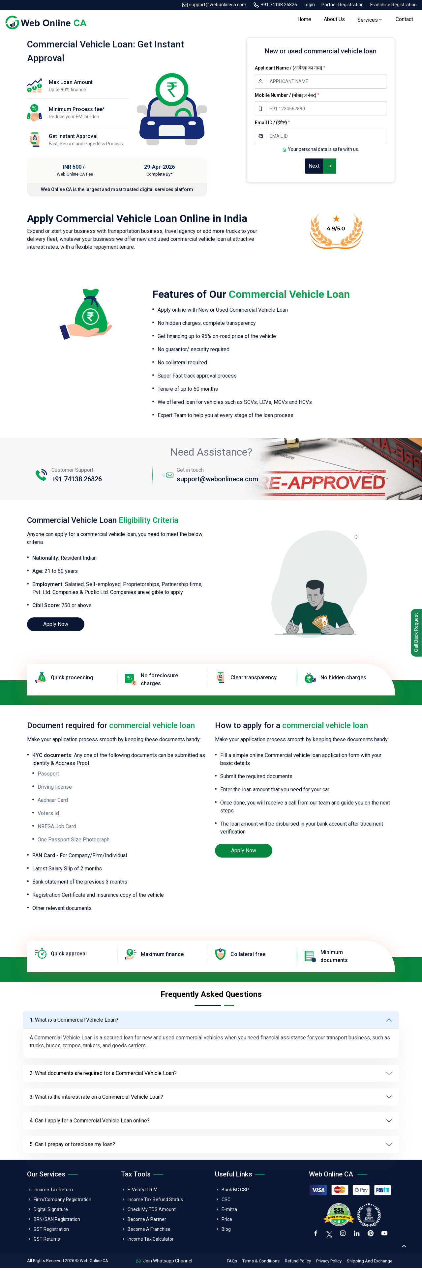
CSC (226, 1202)
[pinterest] (373, 1237)
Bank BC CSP (235, 1192)
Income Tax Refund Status (155, 1202)
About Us (334, 21)
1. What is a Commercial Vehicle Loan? (74, 1023)
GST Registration (51, 1232)
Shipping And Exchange (369, 1263)
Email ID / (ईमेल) (272, 125)
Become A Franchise (149, 1232)
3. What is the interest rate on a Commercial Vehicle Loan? (96, 1100)
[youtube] (387, 1237)
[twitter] (330, 1236)
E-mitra (229, 1212)
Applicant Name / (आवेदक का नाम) (290, 70)
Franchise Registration (393, 4)
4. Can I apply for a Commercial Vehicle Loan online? (90, 1123)
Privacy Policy (329, 1263)
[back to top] (404, 1246)
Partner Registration (342, 4)
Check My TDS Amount (152, 1212)
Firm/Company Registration (62, 1202)
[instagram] (344, 1237)
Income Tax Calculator (151, 1242)
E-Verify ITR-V (142, 1192)
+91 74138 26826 (279, 4)
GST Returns (47, 1242)
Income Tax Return (53, 1192)
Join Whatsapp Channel (164, 1263)
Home (304, 21)
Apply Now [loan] (55, 627)
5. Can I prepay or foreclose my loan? (72, 1147)
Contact (404, 21)
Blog (226, 1232)
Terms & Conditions (261, 1263)
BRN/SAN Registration (57, 1222)
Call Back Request (415, 634)
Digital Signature (51, 1212)
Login (309, 4)
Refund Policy (298, 1263)
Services (367, 21)
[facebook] (316, 1237)
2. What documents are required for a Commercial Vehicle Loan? (103, 1076)
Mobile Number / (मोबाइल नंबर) (287, 98)
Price (227, 1222)
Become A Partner (147, 1222)
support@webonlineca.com (217, 4)
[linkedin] (358, 1237)
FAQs (232, 1263)
